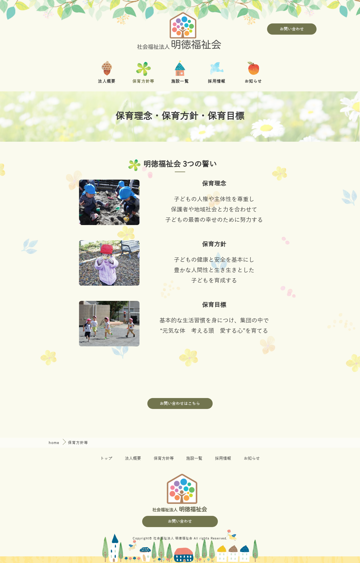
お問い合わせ (292, 29)
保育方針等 (164, 458)
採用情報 (223, 458)
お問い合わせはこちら (180, 403)
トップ (106, 458)
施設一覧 (194, 458)
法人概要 (133, 458)
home (55, 443)
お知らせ (252, 458)
